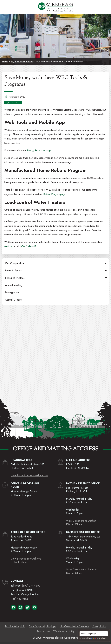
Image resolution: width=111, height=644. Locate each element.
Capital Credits (13, 300)
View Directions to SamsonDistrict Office (81, 571)
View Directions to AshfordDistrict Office (26, 560)
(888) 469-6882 (19, 599)
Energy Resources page (39, 150)
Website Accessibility (63, 631)
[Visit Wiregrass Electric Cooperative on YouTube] (34, 607)
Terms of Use (43, 631)
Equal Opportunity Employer (42, 626)
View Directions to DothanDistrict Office (81, 522)
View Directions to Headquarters (29, 475)
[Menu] (3, 7)
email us (8, 246)
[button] (105, 263)
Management (12, 292)
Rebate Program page (54, 194)
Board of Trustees (56, 278)
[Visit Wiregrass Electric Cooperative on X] (27, 607)
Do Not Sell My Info (15, 626)
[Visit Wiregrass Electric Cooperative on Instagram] (20, 607)
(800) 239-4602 (28, 246)
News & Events (56, 270)
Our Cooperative (56, 263)
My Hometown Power (22, 61)
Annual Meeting (13, 285)
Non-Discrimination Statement (74, 626)
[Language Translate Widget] (93, 633)
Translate (98, 638)
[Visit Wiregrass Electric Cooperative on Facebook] (13, 607)
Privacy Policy (99, 626)
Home (5, 61)
